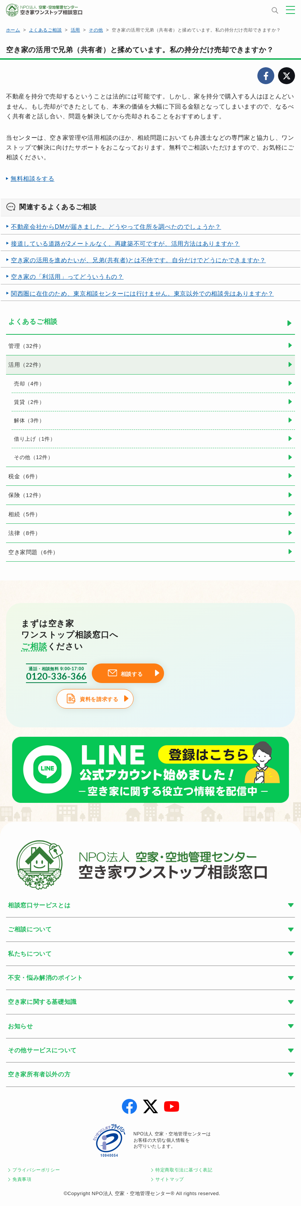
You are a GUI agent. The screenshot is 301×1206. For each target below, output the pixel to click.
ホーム (13, 30)
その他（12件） (33, 457)
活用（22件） (26, 364)
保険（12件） (26, 495)
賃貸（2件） (29, 402)
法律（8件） (24, 533)
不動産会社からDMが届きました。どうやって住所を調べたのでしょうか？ (116, 227)
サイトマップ (169, 1179)
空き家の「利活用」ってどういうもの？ (67, 277)
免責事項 (22, 1179)
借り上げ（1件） (35, 439)
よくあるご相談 (45, 30)
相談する (132, 674)
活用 (75, 30)
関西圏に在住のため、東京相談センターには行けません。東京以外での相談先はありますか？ (142, 293)
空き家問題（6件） (33, 552)
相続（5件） (24, 514)
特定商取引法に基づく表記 (184, 1170)
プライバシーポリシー (36, 1170)
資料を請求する (99, 699)
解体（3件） (29, 420)
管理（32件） (26, 346)
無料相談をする (32, 178)
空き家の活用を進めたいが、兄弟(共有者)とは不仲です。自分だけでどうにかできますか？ (138, 260)
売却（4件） (29, 384)
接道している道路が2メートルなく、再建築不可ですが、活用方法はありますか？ (125, 243)
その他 (96, 30)
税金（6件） (24, 476)
